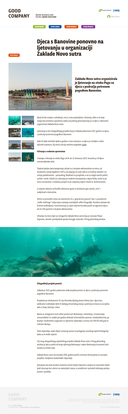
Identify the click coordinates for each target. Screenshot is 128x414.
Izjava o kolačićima (35, 407)
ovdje (84, 144)
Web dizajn (104, 407)
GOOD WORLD (71, 26)
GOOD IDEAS (55, 26)
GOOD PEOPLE (88, 26)
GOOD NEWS (39, 26)
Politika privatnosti (24, 407)
